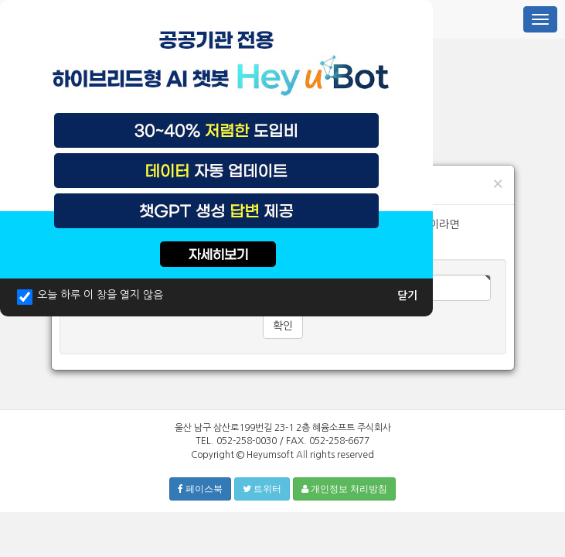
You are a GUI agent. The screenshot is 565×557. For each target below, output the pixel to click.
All (302, 455)
